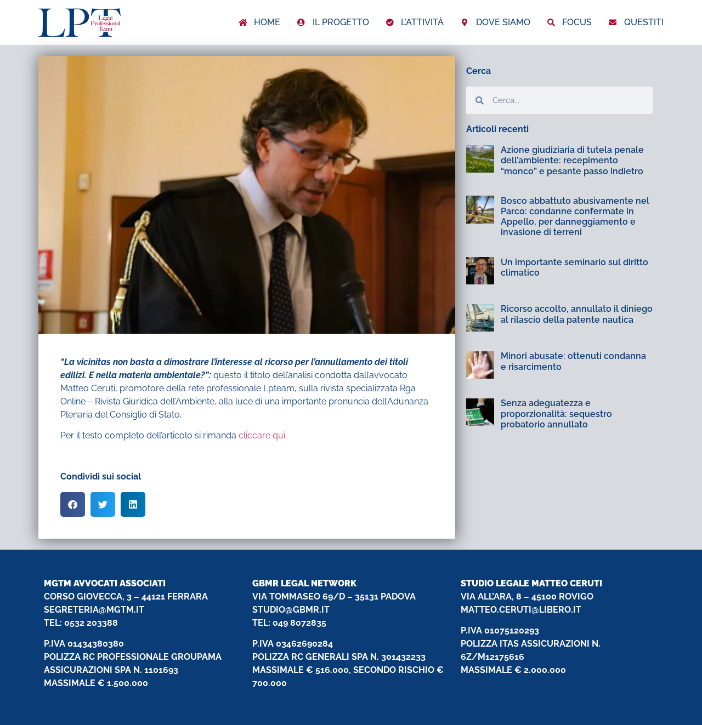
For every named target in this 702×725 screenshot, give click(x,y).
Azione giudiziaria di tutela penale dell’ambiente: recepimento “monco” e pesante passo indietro (572, 160)
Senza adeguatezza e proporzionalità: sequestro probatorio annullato (556, 413)
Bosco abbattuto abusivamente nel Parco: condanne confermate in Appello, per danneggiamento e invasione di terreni (575, 217)
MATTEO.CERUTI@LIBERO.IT (521, 609)
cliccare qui (262, 435)
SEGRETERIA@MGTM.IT (94, 609)
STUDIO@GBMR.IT (291, 609)
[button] (72, 504)
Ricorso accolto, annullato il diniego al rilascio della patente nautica (577, 314)
